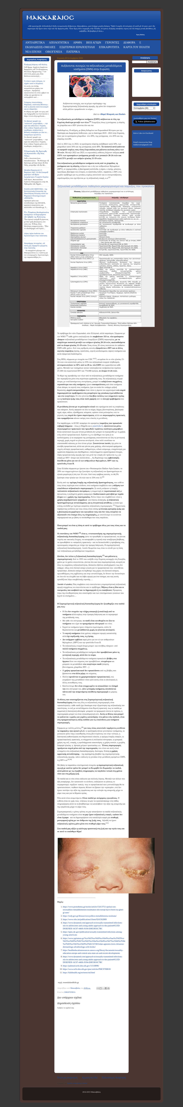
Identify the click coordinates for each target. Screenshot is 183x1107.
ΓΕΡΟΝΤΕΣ (112, 42)
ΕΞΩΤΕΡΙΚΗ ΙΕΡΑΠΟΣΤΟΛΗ (77, 47)
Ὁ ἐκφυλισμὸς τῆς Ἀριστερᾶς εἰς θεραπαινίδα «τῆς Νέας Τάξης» (35, 153)
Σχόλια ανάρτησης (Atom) (77, 1083)
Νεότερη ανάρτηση (67, 1077)
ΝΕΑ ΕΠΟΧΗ (33, 51)
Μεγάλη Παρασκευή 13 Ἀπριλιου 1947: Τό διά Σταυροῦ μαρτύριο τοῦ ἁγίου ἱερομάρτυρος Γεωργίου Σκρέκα (36, 173)
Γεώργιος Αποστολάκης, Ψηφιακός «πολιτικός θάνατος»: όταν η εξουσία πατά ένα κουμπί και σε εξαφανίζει (36, 105)
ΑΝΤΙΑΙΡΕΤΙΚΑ (35, 42)
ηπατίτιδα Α (98, 426)
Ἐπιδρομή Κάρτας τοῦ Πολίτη (35, 64)
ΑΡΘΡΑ (77, 42)
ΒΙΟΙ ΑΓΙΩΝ (93, 42)
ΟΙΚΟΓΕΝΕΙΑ (53, 51)
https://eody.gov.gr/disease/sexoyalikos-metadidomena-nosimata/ (90, 916)
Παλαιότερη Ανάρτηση (114, 1077)
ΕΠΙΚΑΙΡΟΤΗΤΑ (109, 47)
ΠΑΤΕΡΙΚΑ (73, 51)
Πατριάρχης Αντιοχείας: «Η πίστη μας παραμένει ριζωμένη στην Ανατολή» (35, 245)
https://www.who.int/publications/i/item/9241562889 (85, 919)
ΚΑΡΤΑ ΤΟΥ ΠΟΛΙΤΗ (136, 47)
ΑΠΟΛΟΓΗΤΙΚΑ (59, 42)
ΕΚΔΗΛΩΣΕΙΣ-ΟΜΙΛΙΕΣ (40, 47)
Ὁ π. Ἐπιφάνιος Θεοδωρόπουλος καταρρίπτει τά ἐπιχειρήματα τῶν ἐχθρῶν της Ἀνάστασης (36, 214)
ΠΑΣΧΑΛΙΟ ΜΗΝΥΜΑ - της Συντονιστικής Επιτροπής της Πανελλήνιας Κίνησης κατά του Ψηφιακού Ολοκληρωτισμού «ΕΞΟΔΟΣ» (36, 193)
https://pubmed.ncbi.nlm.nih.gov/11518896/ (81, 966)
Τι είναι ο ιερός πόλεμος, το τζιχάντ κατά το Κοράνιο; (34, 82)
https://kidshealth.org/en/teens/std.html (79, 972)
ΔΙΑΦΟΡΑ (129, 42)
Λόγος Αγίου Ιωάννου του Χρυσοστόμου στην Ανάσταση (35, 234)
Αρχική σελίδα (89, 1077)
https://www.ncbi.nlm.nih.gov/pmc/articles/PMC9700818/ (87, 969)
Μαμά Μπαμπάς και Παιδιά (113, 114)
